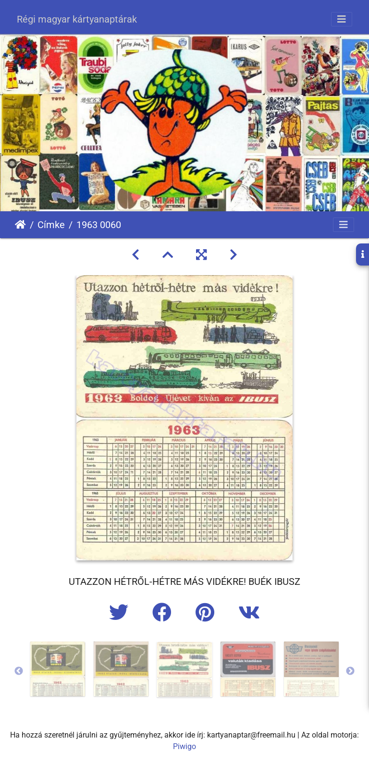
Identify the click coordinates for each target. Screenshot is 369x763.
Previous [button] (19, 671)
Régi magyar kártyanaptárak (77, 19)
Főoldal (20, 225)
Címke (51, 224)
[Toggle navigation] (341, 19)
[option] (57, 669)
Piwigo (184, 746)
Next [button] (350, 671)
